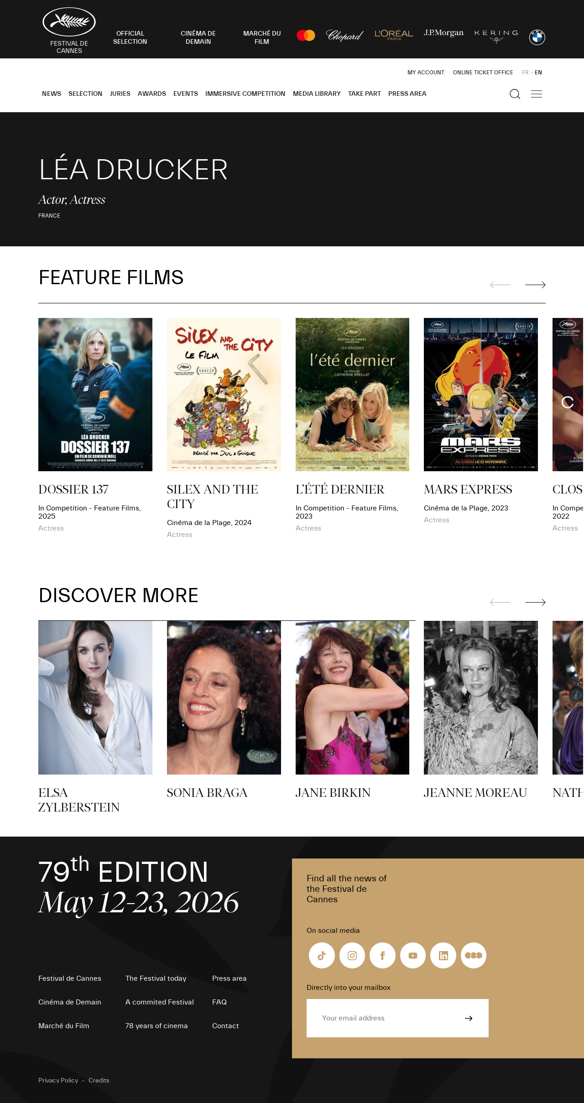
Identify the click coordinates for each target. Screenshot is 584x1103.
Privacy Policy (58, 1080)
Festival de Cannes (69, 978)
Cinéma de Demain (69, 1002)
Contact (225, 1026)
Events (185, 94)
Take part (364, 94)
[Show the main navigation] (536, 93)
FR (525, 72)
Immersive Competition (245, 94)
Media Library (317, 94)
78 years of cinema (156, 1026)
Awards (152, 94)
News (51, 94)
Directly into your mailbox (349, 987)
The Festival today (155, 978)
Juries (120, 94)
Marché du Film (63, 1026)
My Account (425, 72)
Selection (85, 94)
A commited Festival (159, 1002)
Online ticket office (483, 72)
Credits (99, 1080)
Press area (407, 94)
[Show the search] (515, 94)
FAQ (219, 1002)
